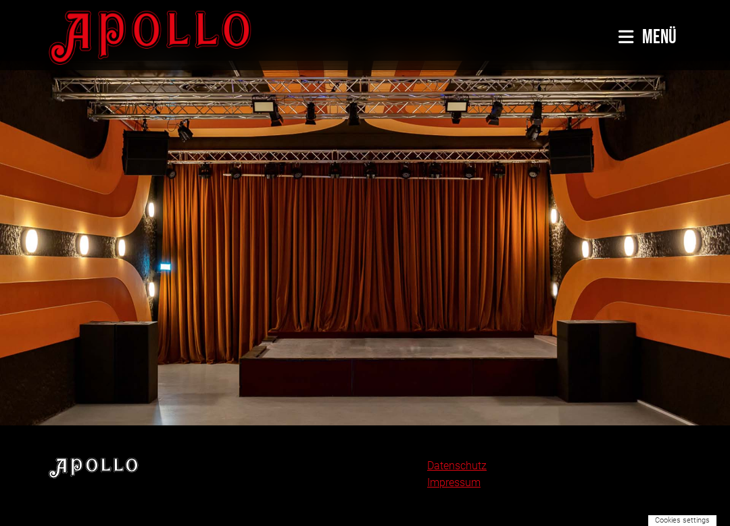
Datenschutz (457, 465)
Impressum (454, 482)
